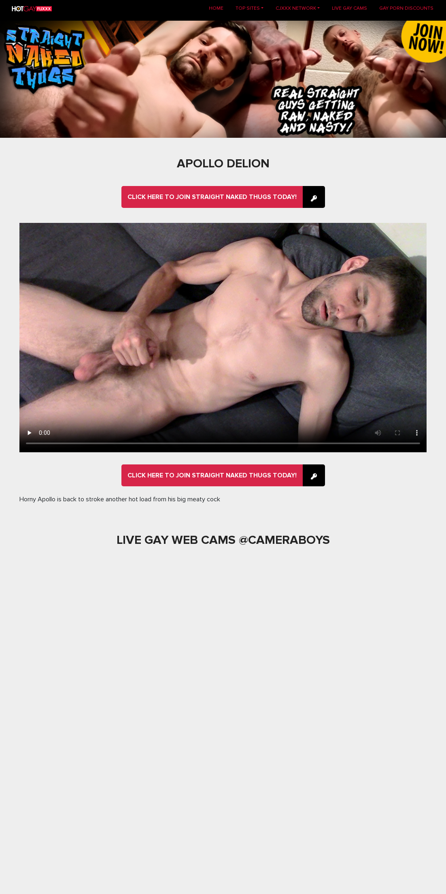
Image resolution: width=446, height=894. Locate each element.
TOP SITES (248, 8)
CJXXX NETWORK (296, 8)
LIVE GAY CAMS (349, 8)
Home (219, 7)
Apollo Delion (223, 163)
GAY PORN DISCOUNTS (406, 8)
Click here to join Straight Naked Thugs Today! (212, 197)
